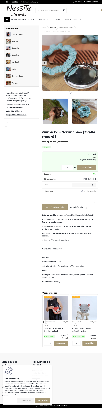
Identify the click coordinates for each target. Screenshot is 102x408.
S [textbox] (92, 185)
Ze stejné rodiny (79, 207)
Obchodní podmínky (52, 19)
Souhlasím (43, 400)
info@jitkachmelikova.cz (29, 2)
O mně (14, 19)
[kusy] (67, 167)
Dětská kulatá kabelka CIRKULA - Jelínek (53, 329)
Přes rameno (14, 34)
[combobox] (84, 185)
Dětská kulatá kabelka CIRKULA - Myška (81, 329)
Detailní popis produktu (55, 207)
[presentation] (44, 63)
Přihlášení (78, 2)
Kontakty (22, 19)
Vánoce (12, 83)
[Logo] (19, 10)
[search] (64, 10)
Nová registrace (92, 2)
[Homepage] (7, 19)
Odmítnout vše (25, 400)
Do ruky (12, 41)
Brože (11, 69)
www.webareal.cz (60, 406)
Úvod (44, 28)
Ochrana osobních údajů (71, 19)
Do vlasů (12, 62)
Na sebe (12, 55)
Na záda (12, 48)
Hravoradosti (14, 76)
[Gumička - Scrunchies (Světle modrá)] (70, 63)
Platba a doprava (35, 19)
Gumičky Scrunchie (66, 28)
